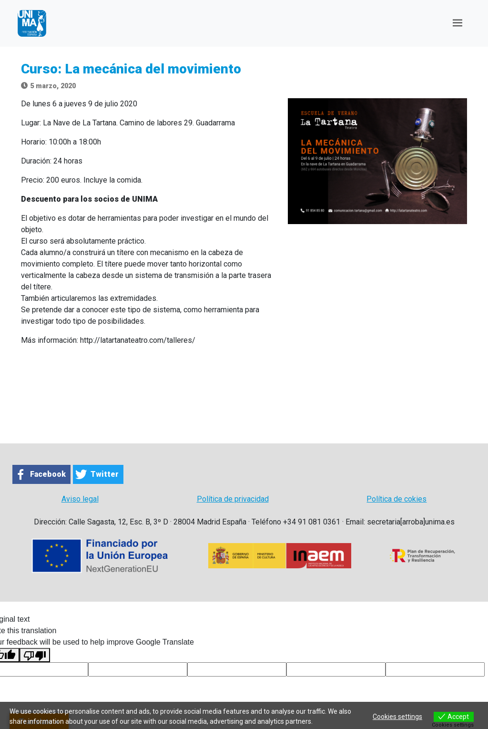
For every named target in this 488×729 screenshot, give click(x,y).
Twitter (105, 474)
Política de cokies (396, 498)
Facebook (48, 474)
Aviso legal (80, 498)
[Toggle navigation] (457, 23)
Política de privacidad (233, 498)
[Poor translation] (35, 655)
